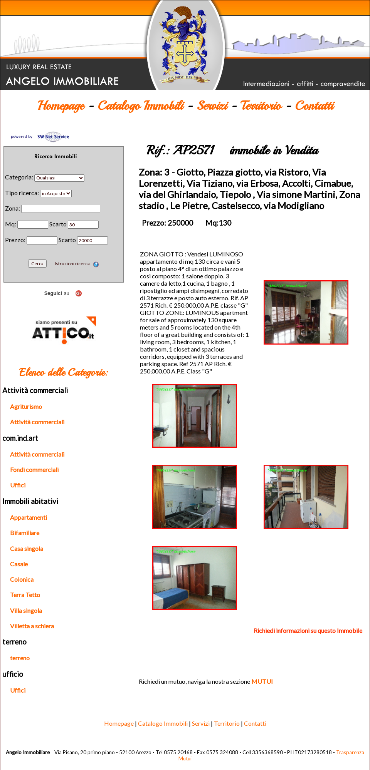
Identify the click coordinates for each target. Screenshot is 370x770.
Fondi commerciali (34, 469)
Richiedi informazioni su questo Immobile (308, 630)
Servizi (212, 106)
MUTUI (262, 681)
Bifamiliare (24, 532)
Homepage (60, 106)
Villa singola (26, 610)
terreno (20, 657)
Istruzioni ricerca (77, 263)
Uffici (17, 485)
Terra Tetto (25, 594)
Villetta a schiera (32, 625)
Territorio (260, 106)
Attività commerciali (37, 421)
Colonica (22, 579)
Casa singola (26, 548)
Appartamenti (28, 517)
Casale (19, 563)
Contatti (314, 106)
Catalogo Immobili (140, 106)
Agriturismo (26, 406)
